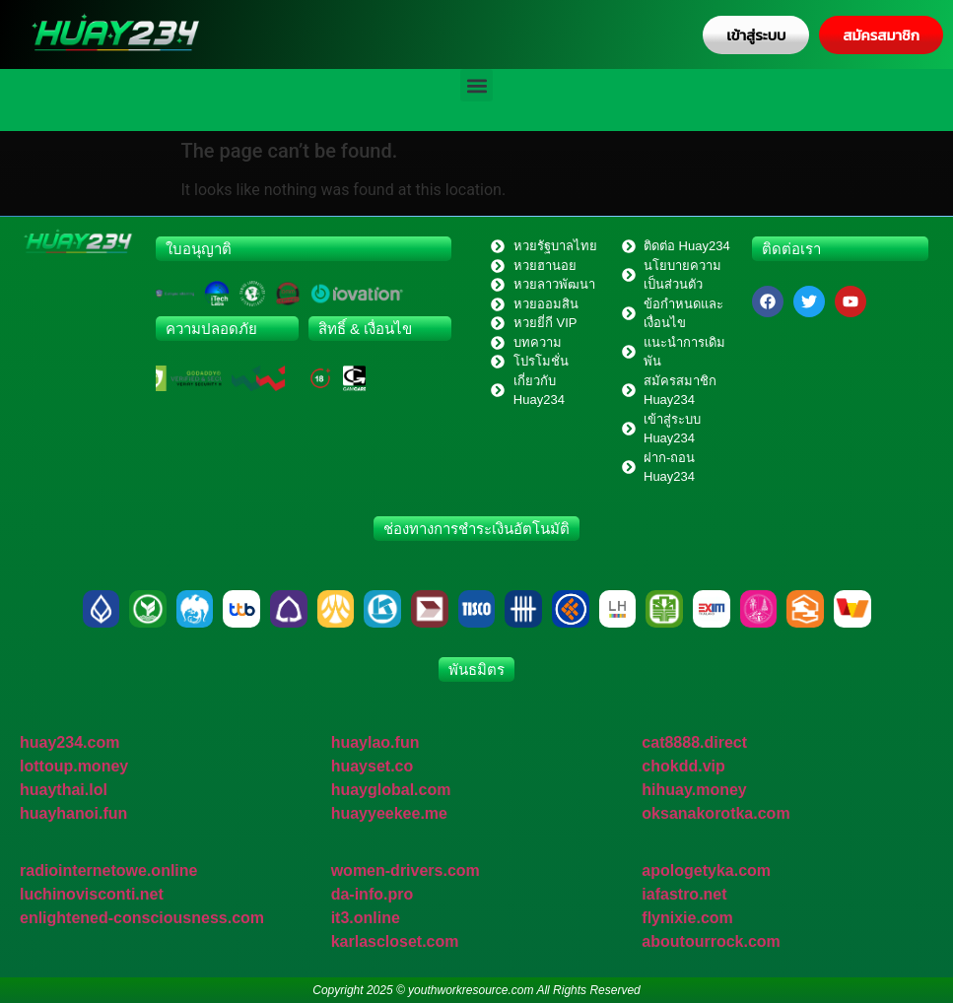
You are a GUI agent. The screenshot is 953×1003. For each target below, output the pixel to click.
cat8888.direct (694, 742)
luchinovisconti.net (92, 894)
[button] (476, 85)
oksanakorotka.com (715, 813)
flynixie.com (687, 917)
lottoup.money (74, 766)
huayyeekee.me (389, 813)
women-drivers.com (405, 870)
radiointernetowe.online (108, 870)
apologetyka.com (706, 870)
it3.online (365, 917)
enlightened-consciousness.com (142, 917)
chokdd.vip (683, 766)
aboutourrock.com (711, 941)
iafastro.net (684, 894)
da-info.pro (372, 894)
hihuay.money (694, 789)
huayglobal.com (391, 789)
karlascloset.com (395, 941)
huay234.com (69, 742)
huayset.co (372, 766)
